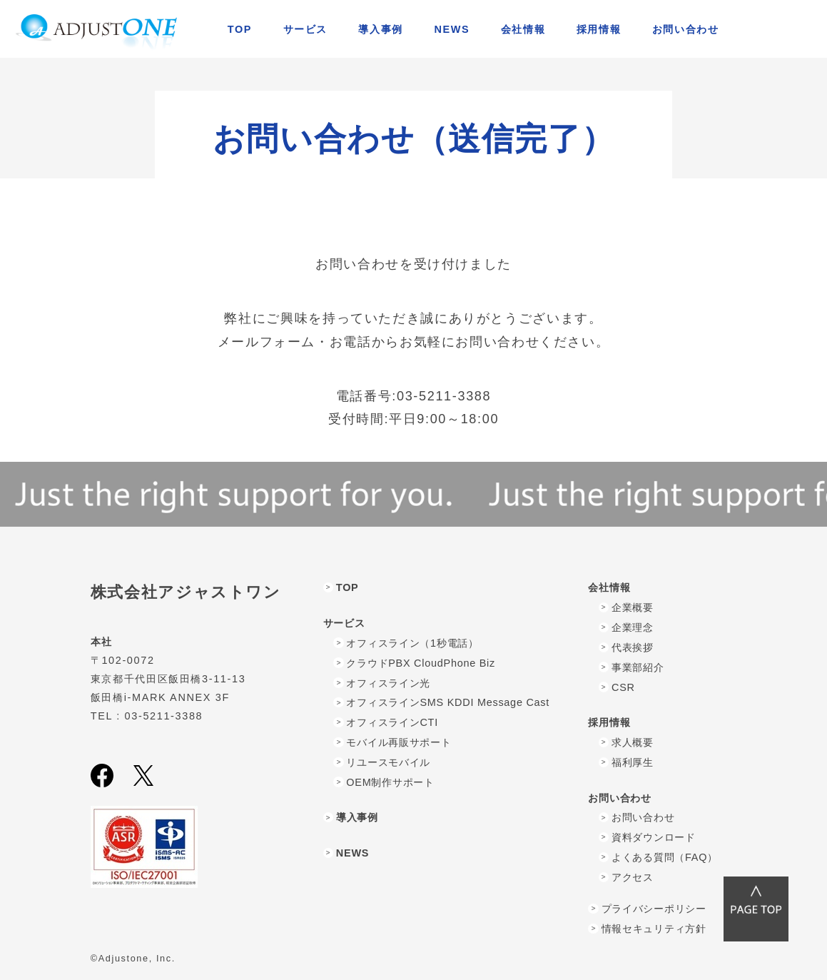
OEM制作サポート (390, 782)
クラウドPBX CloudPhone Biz (420, 663)
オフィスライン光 (388, 683)
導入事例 (380, 29)
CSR (623, 687)
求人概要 (633, 742)
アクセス (633, 877)
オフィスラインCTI (392, 722)
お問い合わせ (643, 817)
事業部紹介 (638, 667)
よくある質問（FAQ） (665, 857)
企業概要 (633, 607)
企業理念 (633, 627)
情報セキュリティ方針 (654, 928)
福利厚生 (633, 762)
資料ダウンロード (654, 837)
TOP (240, 29)
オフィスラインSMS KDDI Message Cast (447, 702)
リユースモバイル (388, 762)
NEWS (452, 29)
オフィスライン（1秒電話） (412, 643)
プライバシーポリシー (654, 908)
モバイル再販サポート (398, 742)
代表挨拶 (633, 647)
